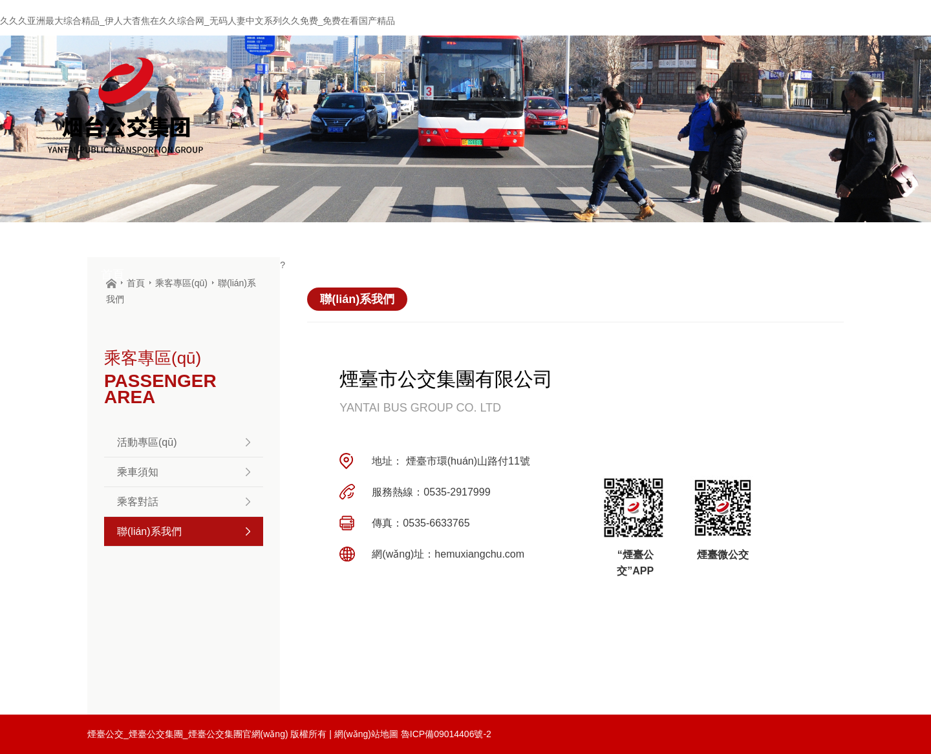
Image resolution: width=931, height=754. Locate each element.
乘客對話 (183, 501)
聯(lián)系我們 (183, 531)
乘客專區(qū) (181, 283)
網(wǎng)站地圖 (366, 734)
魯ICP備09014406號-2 (446, 734)
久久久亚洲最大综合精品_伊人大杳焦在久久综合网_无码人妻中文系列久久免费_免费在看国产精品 (197, 21)
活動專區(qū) (183, 442)
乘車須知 (183, 472)
